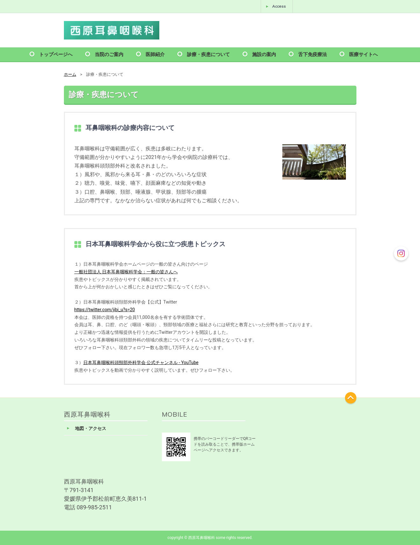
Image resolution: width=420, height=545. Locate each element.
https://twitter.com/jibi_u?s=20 (104, 309)
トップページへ (55, 54)
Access (279, 6)
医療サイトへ (363, 54)
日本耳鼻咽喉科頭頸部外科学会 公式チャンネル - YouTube (141, 362)
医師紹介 (155, 54)
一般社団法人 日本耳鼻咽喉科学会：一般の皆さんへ (126, 271)
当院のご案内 (109, 54)
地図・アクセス (90, 428)
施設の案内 (264, 54)
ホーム (70, 74)
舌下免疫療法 (312, 54)
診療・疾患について (208, 54)
